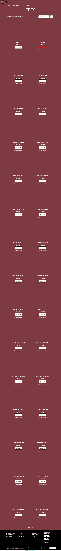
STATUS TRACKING (22, 538)
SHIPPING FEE (21, 536)
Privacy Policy (13, 548)
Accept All (52, 547)
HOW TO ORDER (9, 536)
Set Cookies (45, 547)
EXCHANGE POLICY (9, 538)
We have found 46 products (15, 17)
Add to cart (18, 47)
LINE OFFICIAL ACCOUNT (36, 538)
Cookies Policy (21, 548)
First (29, 527)
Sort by (35, 17)
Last (32, 527)
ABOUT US (33, 536)
